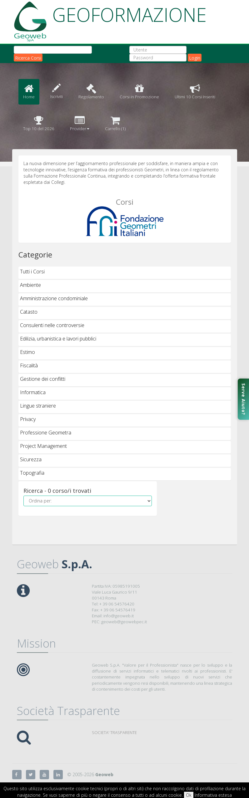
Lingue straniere (38, 405)
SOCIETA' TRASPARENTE (114, 732)
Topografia (32, 472)
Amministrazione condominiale (54, 298)
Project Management (43, 446)
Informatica (33, 392)
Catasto (28, 311)
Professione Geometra (45, 432)
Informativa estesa (213, 795)
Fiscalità (29, 365)
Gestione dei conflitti (42, 378)
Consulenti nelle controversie (52, 325)
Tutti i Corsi (32, 271)
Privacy (28, 419)
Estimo (27, 352)
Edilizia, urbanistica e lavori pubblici (58, 338)
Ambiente (30, 285)
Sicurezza (31, 459)
